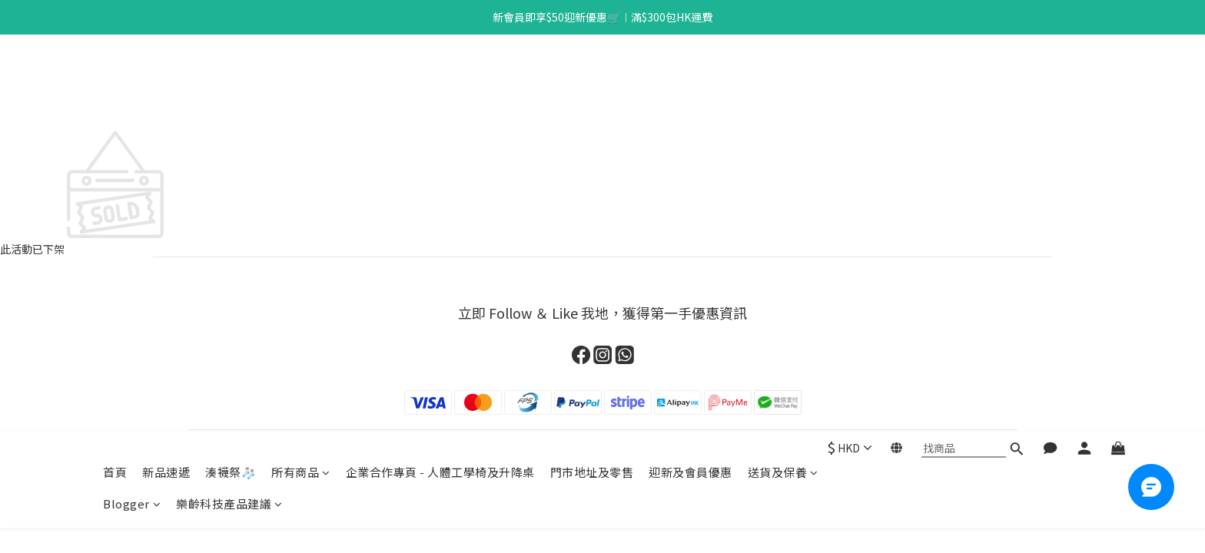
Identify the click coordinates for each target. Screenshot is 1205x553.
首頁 (115, 75)
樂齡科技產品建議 (229, 106)
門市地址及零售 (592, 75)
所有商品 (300, 75)
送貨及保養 (783, 75)
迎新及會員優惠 (690, 75)
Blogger (132, 106)
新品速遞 (166, 75)
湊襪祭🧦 (230, 75)
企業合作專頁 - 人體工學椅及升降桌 (440, 75)
